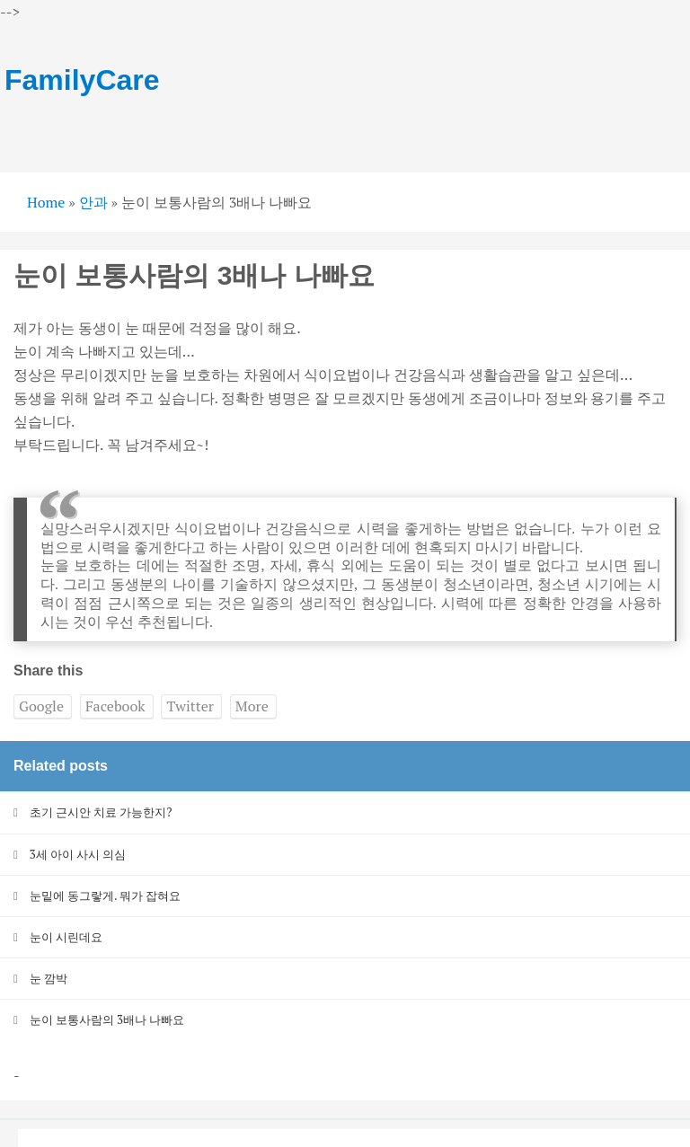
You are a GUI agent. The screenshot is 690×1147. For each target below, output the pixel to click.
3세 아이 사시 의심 (78, 854)
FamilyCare (82, 80)
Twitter (189, 706)
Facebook (115, 706)
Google (41, 706)
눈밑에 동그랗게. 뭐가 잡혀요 (105, 895)
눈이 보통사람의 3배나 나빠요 (107, 1019)
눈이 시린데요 (66, 937)
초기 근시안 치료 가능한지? (101, 812)
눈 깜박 (48, 978)
